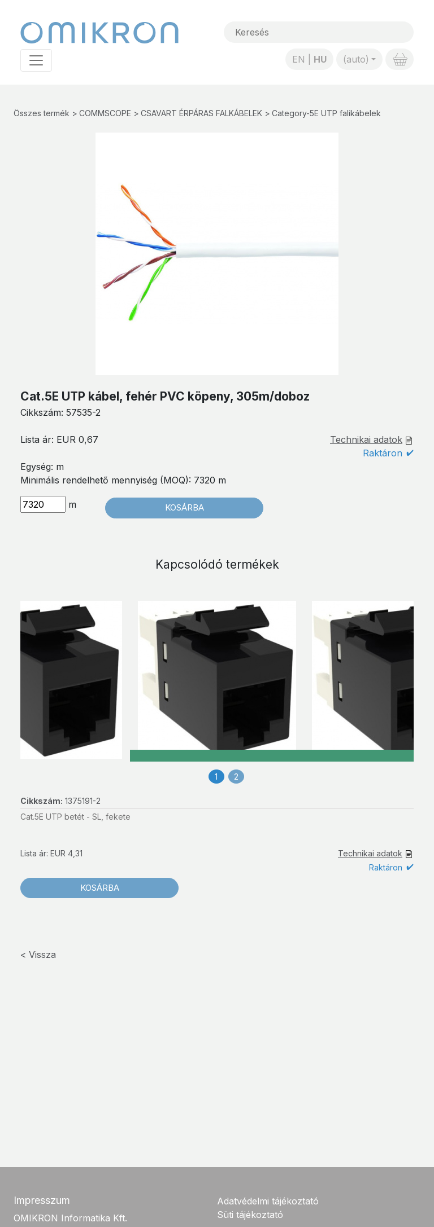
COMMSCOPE (105, 113)
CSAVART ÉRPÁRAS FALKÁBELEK (201, 113)
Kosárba (184, 507)
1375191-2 (83, 801)
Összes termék (42, 113)
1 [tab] (216, 776)
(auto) (356, 59)
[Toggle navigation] (36, 60)
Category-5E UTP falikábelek (326, 113)
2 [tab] (236, 776)
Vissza (42, 954)
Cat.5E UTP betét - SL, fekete (75, 816)
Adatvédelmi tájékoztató (268, 1201)
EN (298, 59)
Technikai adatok (366, 439)
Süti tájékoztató (250, 1214)
